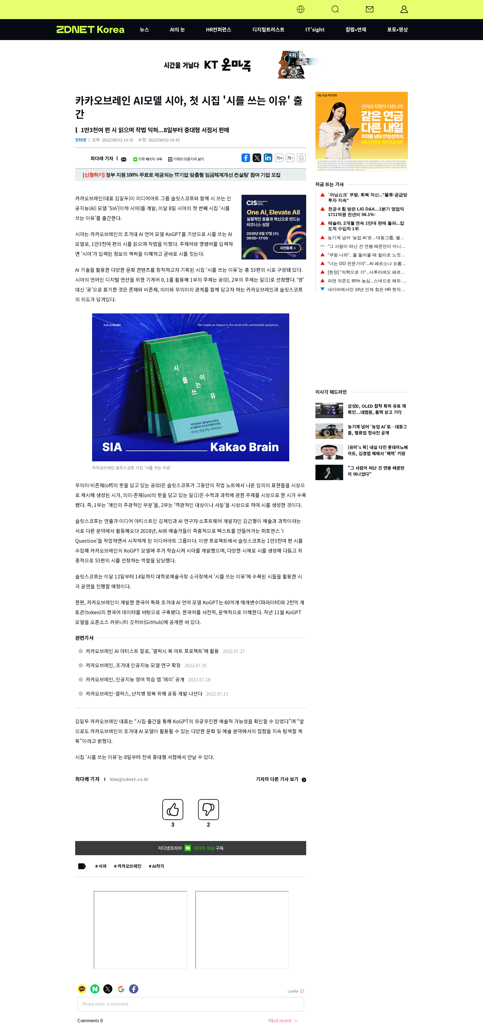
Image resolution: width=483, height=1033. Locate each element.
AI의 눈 (177, 29)
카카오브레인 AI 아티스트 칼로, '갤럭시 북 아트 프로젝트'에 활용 (152, 651)
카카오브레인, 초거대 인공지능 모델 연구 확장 (133, 665)
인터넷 (80, 140)
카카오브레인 (129, 866)
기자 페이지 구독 (147, 158)
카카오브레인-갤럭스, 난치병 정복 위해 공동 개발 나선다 (144, 693)
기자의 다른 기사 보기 (281, 779)
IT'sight (315, 29)
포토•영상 (397, 29)
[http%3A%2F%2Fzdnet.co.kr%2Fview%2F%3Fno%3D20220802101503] (268, 157)
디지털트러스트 (268, 29)
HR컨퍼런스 (218, 29)
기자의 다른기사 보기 (186, 158)
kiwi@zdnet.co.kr (129, 779)
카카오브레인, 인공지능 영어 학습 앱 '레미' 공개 (135, 679)
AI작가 (158, 866)
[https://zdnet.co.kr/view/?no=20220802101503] (246, 157)
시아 (103, 866)
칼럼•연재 (356, 29)
